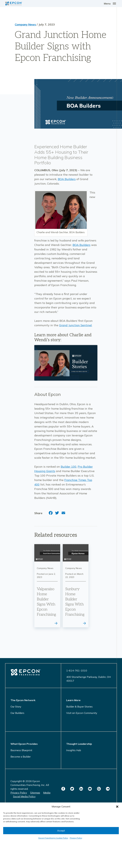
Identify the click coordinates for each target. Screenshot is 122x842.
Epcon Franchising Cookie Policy (53, 838)
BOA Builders (67, 179)
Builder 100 (68, 466)
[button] (117, 806)
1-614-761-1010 (76, 670)
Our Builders (17, 712)
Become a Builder (20, 756)
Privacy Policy (76, 838)
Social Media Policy (24, 796)
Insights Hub (73, 750)
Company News (25, 24)
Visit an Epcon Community (81, 712)
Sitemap (35, 792)
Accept (61, 830)
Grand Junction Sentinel (75, 325)
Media (46, 792)
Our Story (15, 706)
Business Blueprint (21, 750)
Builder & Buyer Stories (79, 706)
